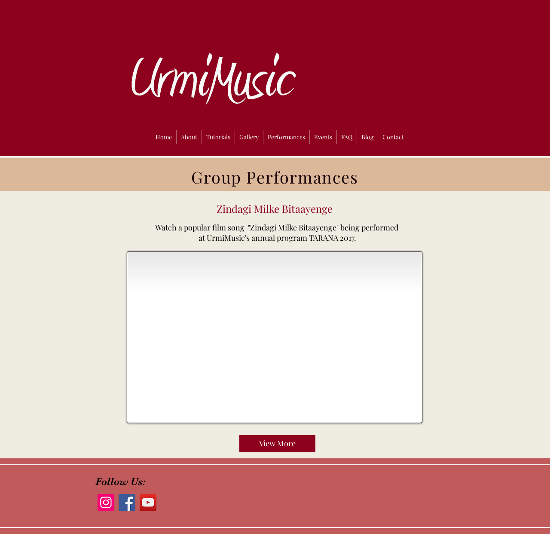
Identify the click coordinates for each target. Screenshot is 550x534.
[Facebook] (127, 502)
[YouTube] (148, 502)
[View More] (277, 443)
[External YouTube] (274, 337)
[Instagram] (106, 502)
